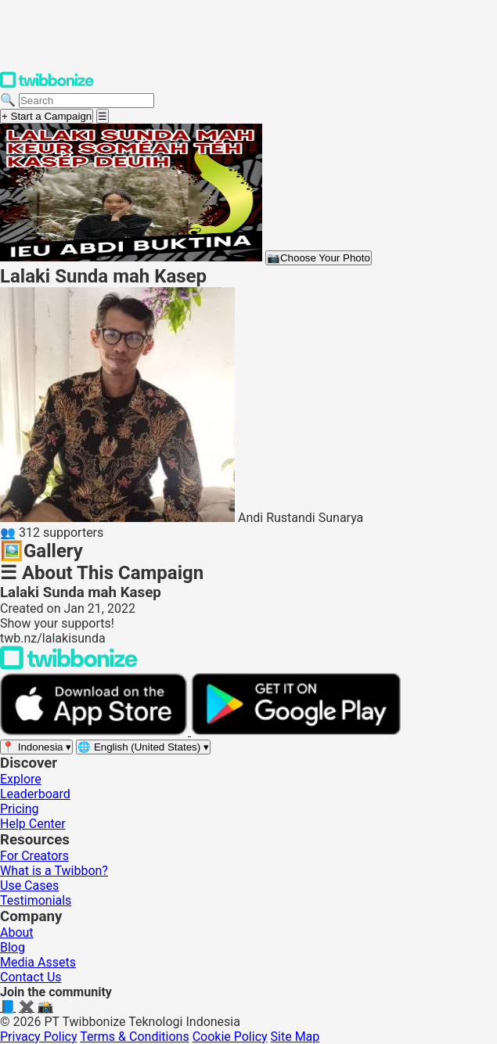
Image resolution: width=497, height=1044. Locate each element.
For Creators (34, 855)
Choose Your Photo (318, 258)
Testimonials (35, 900)
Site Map (295, 1036)
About (17, 932)
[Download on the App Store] (95, 731)
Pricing (19, 808)
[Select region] (36, 747)
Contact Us (31, 977)
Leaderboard (35, 794)
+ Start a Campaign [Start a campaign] (47, 116)
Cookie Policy (230, 1036)
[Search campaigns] (86, 100)
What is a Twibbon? (54, 870)
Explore (20, 779)
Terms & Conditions (134, 1036)
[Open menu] (102, 116)
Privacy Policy (38, 1036)
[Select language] (143, 747)
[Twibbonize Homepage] (47, 84)
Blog (12, 947)
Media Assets (38, 962)
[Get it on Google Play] (296, 731)
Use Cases (29, 885)
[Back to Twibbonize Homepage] (69, 665)
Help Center (33, 823)
